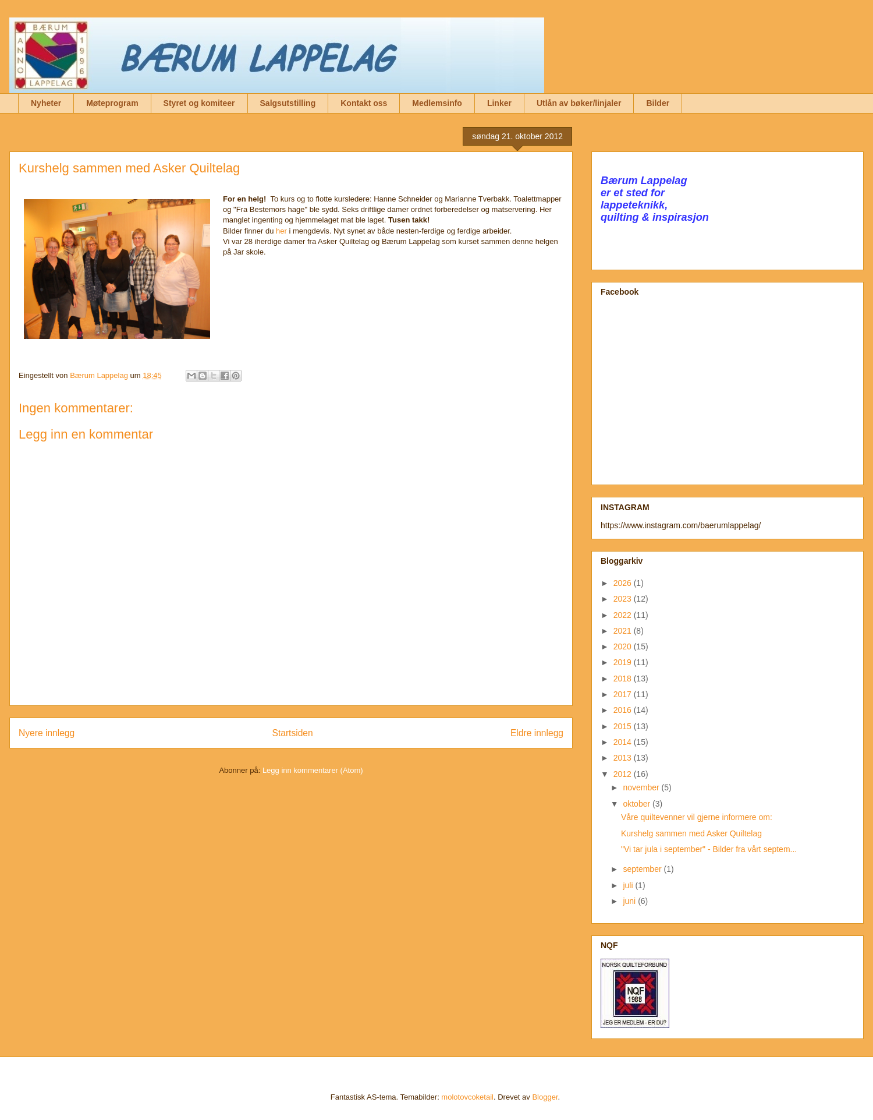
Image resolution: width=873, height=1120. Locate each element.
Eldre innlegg (536, 733)
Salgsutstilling (288, 103)
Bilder (657, 103)
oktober (637, 803)
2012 (623, 774)
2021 (623, 630)
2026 (623, 583)
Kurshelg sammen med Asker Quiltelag (691, 833)
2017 (623, 694)
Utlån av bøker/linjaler (579, 103)
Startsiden (292, 733)
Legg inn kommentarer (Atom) (312, 770)
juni (630, 901)
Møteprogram (112, 103)
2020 (623, 646)
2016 (623, 710)
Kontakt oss (363, 103)
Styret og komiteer (199, 103)
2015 (623, 726)
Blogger (545, 1097)
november (642, 787)
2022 (623, 615)
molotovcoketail (467, 1097)
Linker (499, 103)
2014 (623, 742)
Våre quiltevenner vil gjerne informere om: (696, 817)
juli (629, 885)
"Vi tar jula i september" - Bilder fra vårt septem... (709, 849)
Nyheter (46, 103)
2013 (623, 757)
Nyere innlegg (46, 733)
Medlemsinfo (437, 103)
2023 (623, 598)
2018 (623, 678)
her (281, 231)
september (643, 869)
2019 (623, 662)
